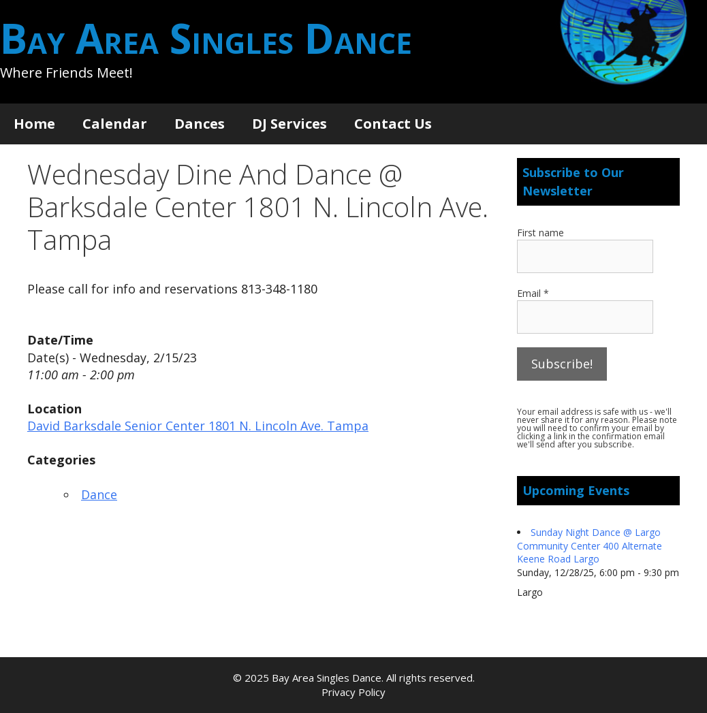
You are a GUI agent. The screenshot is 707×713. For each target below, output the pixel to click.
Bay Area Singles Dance (206, 38)
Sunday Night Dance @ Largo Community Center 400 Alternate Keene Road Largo (589, 545)
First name (540, 232)
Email (533, 293)
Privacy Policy (353, 692)
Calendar (114, 123)
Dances (199, 123)
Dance (99, 494)
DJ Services (289, 123)
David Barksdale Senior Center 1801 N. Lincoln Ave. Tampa (197, 425)
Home (34, 123)
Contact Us (393, 123)
